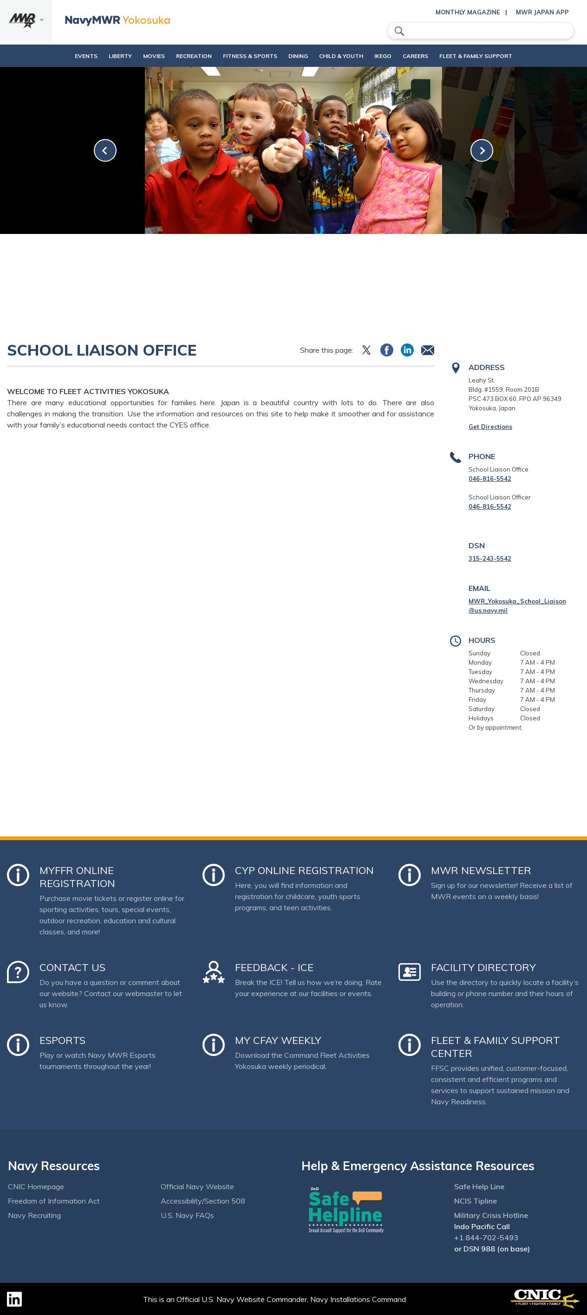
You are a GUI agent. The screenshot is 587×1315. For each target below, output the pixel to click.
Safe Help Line (479, 1186)
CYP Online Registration (304, 870)
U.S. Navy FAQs (187, 1215)
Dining (298, 55)
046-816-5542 (490, 478)
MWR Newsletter (481, 870)
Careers (439, 55)
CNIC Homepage (36, 1186)
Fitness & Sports (242, 55)
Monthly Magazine (468, 12)
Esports (62, 1040)
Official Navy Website (197, 1186)
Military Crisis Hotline (491, 1215)
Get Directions (490, 426)
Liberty (96, 55)
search (399, 31)
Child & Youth (349, 55)
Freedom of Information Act (54, 1200)
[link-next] (481, 150)
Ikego (398, 55)
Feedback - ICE (274, 967)
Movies (130, 55)
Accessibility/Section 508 (203, 1200)
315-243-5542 (490, 558)
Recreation (178, 55)
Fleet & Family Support (499, 55)
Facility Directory (483, 967)
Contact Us (72, 967)
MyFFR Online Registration (77, 877)
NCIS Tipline (475, 1200)
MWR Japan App (542, 12)
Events (62, 55)
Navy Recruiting (34, 1215)
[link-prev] (105, 150)
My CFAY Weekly (278, 1040)
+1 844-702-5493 (486, 1237)
